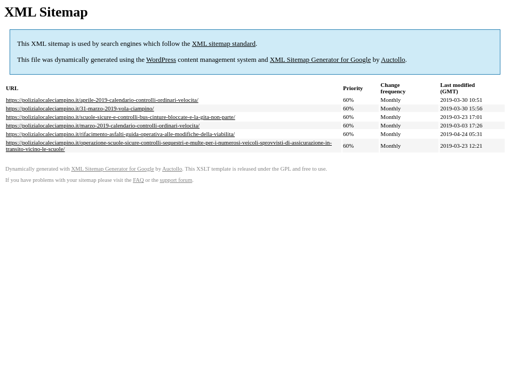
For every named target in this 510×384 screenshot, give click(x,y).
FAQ (138, 180)
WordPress (161, 59)
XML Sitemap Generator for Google (320, 59)
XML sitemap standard (224, 43)
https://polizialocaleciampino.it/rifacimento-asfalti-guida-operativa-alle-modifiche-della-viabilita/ (120, 134)
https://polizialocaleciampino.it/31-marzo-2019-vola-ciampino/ (80, 108)
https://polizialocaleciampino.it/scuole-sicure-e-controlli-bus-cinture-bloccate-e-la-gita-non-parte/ (120, 117)
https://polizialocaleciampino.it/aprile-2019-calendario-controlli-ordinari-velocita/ (102, 100)
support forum (176, 180)
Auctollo (393, 59)
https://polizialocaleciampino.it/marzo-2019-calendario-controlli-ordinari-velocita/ (103, 125)
